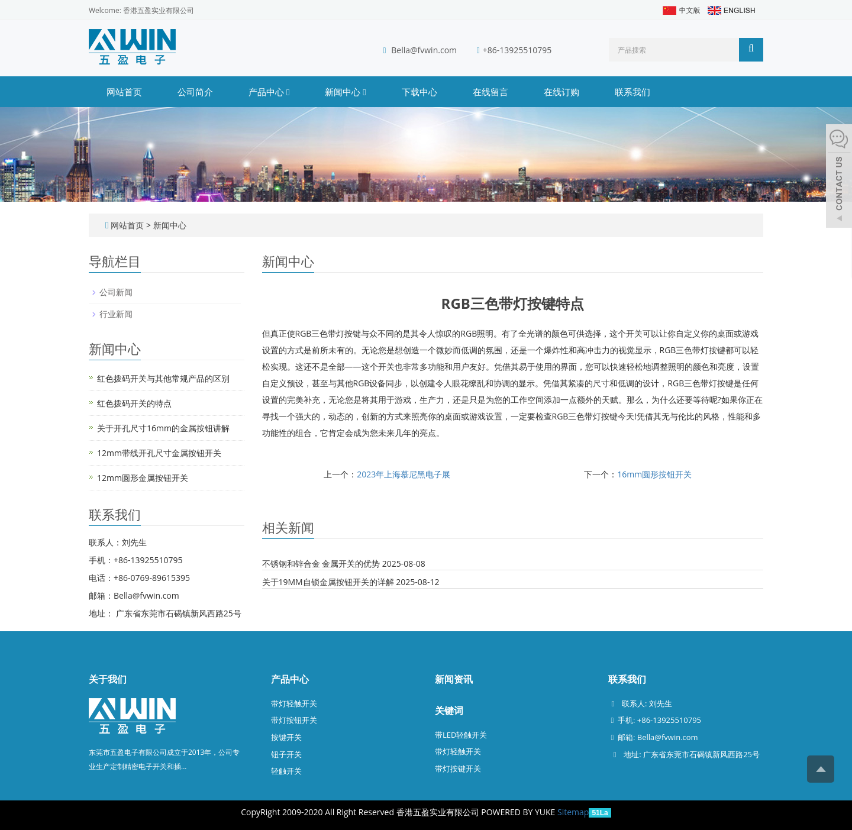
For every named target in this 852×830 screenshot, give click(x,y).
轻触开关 (286, 771)
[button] (287, 92)
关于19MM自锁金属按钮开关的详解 (328, 581)
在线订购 (561, 92)
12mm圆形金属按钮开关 (142, 477)
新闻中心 (345, 92)
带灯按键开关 (458, 768)
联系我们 (632, 92)
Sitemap (573, 812)
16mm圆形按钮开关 (654, 474)
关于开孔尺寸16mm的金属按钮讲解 (163, 428)
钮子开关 (286, 754)
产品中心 (268, 92)
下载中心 (419, 92)
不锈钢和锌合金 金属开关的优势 (321, 563)
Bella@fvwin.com (424, 50)
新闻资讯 (454, 679)
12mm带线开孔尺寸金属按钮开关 (159, 452)
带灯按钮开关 (294, 720)
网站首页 (124, 92)
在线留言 (490, 92)
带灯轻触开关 (294, 703)
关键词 (449, 710)
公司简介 (195, 92)
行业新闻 (116, 313)
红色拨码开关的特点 (134, 403)
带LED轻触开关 (461, 734)
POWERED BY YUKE (519, 812)
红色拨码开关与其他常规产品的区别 (163, 378)
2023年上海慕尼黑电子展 (403, 474)
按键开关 (286, 737)
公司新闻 (116, 292)
